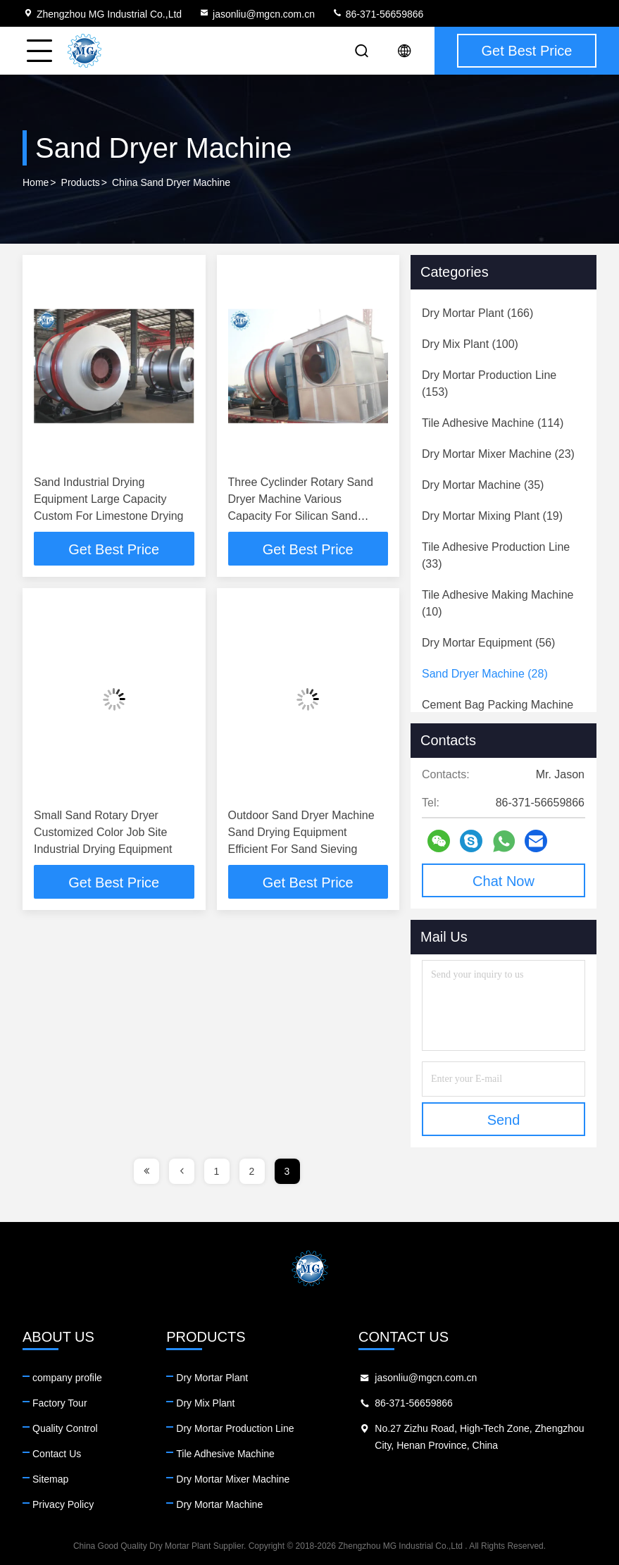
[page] (146, 1171)
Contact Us (56, 1453)
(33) (496, 555)
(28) (485, 674)
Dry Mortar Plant (212, 1377)
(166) (477, 313)
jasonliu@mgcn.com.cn (257, 14)
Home (36, 182)
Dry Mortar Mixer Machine (232, 1479)
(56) (488, 643)
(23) (498, 454)
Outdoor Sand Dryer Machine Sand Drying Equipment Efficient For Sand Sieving (301, 832)
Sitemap (50, 1479)
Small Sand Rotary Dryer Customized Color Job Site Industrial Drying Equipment (103, 832)
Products (80, 182)
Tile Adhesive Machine (225, 1453)
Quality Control (65, 1428)
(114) (492, 423)
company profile (67, 1377)
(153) (489, 383)
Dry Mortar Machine (219, 1504)
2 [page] (252, 1171)
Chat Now (503, 881)
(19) (492, 516)
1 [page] (217, 1171)
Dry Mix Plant (205, 1403)
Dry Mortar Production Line (235, 1428)
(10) (498, 603)
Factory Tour (59, 1403)
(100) (470, 344)
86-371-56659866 (377, 14)
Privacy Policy (63, 1504)
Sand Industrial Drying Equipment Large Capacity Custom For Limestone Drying (109, 499)
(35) (483, 485)
